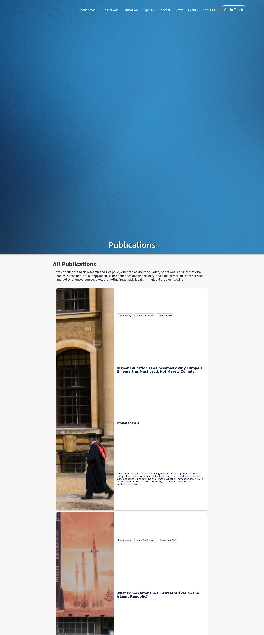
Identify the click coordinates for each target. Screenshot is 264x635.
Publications (109, 10)
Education (130, 10)
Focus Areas (87, 10)
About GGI (210, 10)
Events (193, 10)
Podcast (164, 10)
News (179, 10)
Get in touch (233, 9)
